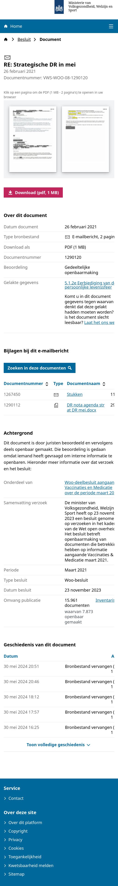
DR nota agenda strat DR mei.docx (86, 407)
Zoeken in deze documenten (40, 368)
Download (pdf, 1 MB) (33, 192)
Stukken (75, 394)
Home (12, 26)
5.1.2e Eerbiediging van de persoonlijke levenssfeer (90, 285)
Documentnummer (27, 383)
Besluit (25, 39)
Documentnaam (87, 383)
